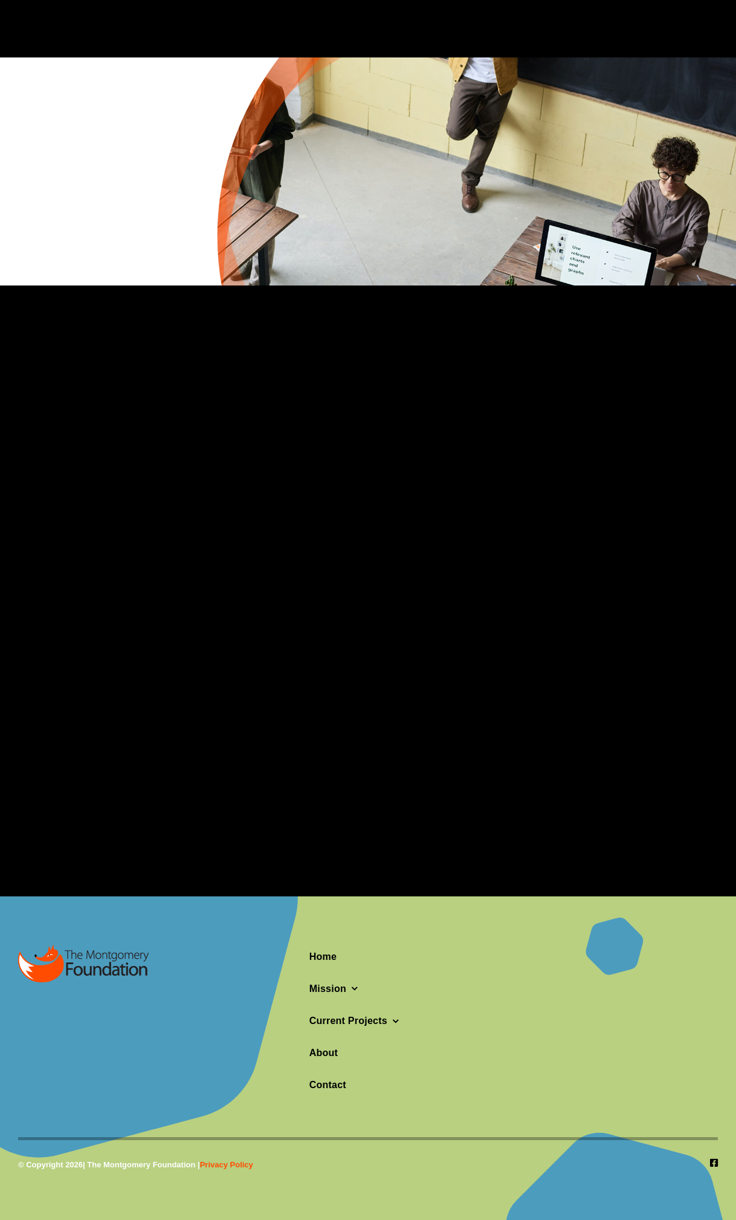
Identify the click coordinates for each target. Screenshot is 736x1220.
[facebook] (714, 1162)
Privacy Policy (226, 1164)
